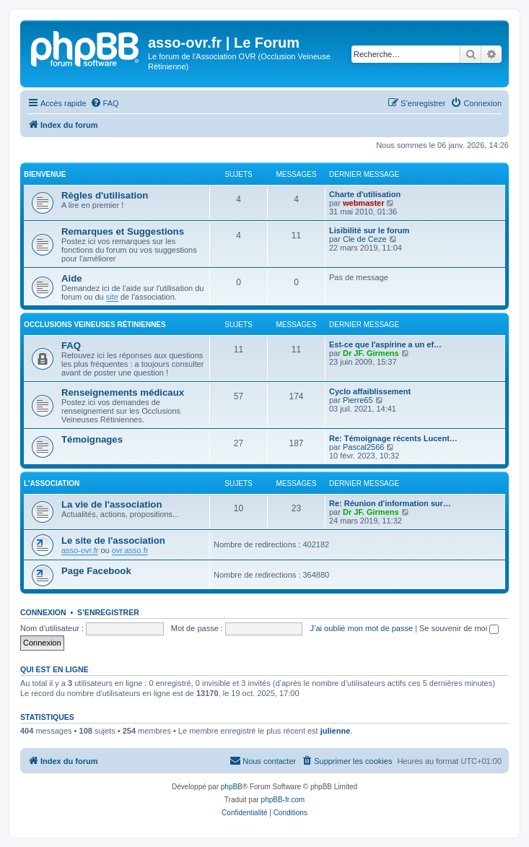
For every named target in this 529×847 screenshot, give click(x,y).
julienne (335, 730)
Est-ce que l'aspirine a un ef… (385, 344)
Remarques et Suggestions (122, 231)
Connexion (43, 612)
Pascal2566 (364, 447)
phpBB (231, 787)
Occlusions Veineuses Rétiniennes (95, 325)
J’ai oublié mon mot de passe (361, 628)
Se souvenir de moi (459, 628)
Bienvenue (45, 174)
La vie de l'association (111, 504)
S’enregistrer (108, 612)
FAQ (71, 345)
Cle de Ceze (365, 239)
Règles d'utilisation (104, 195)
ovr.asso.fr (130, 550)
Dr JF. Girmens (371, 353)
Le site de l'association (113, 540)
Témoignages (92, 439)
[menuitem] (104, 103)
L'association (51, 483)
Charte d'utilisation (365, 194)
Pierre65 (358, 400)
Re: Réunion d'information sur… (390, 503)
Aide (71, 278)
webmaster (363, 203)
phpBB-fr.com (283, 800)
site (112, 296)
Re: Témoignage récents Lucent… (393, 438)
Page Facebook (96, 570)
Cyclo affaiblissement (370, 391)
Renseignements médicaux (122, 392)
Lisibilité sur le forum (369, 230)
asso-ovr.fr (79, 550)
